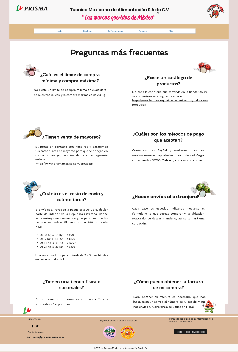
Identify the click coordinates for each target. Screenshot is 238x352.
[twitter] (37, 326)
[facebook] (32, 326)
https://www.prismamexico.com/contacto (64, 163)
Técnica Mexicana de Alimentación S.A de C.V (119, 10)
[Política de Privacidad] (190, 331)
